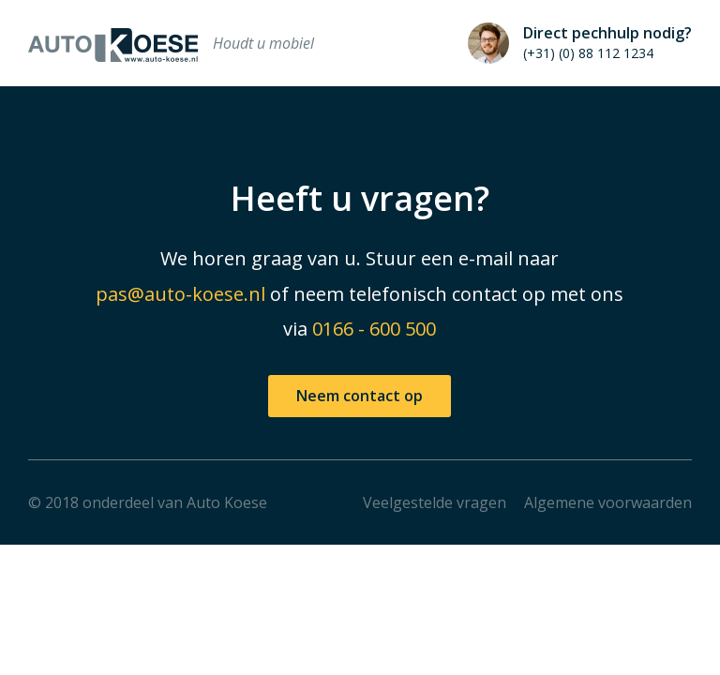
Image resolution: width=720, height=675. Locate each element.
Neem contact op (359, 395)
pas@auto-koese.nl (180, 294)
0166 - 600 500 (374, 328)
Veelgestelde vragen (434, 502)
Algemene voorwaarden (608, 502)
